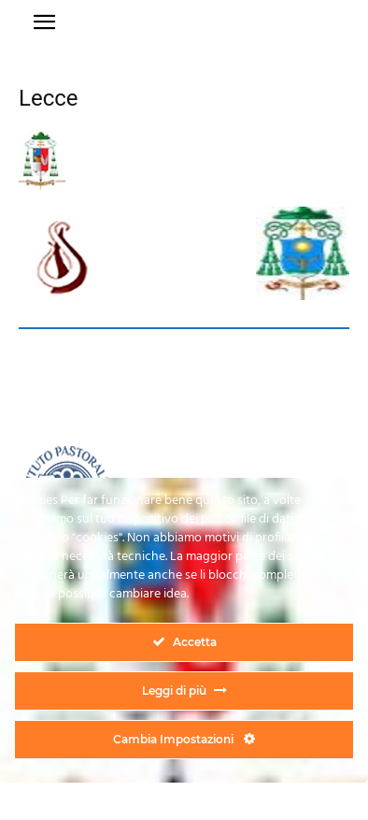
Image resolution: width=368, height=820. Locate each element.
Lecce (48, 98)
